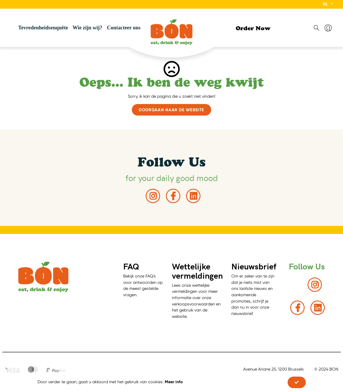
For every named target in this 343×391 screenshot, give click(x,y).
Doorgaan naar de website (171, 109)
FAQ (131, 266)
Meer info (174, 381)
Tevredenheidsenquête (43, 28)
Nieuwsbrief (253, 266)
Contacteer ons (123, 28)
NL (326, 4)
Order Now (253, 29)
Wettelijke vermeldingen (197, 270)
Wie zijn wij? (87, 28)
